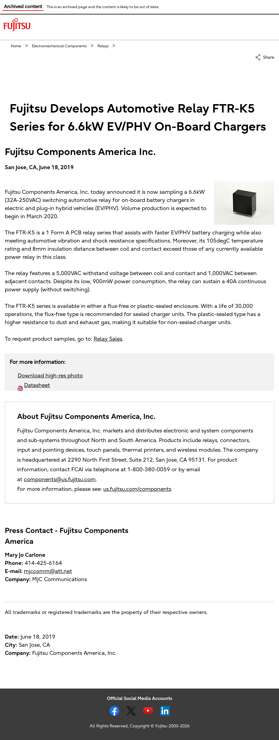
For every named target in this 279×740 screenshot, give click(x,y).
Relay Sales (108, 339)
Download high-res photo (50, 376)
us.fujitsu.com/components (137, 489)
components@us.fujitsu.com (60, 479)
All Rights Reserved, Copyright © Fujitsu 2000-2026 (140, 726)
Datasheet (37, 385)
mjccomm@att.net (48, 571)
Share (268, 57)
